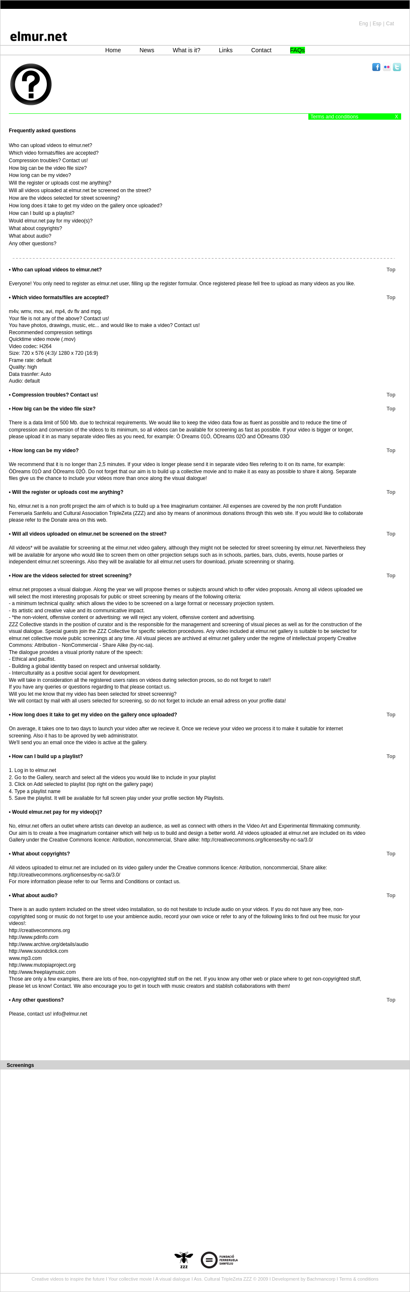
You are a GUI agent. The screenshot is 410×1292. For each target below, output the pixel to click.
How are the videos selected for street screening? (64, 198)
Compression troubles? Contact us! (48, 161)
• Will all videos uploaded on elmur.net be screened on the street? (88, 534)
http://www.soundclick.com (38, 951)
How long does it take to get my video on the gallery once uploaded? (85, 206)
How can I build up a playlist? (41, 213)
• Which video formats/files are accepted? (59, 297)
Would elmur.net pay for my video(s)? (51, 221)
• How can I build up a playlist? (46, 756)
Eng (363, 24)
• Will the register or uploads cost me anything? (66, 492)
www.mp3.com (25, 958)
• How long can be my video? (44, 450)
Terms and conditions (334, 117)
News (147, 50)
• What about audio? (33, 895)
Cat (390, 24)
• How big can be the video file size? (52, 409)
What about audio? (30, 236)
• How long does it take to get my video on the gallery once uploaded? (93, 715)
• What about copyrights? (39, 854)
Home (113, 50)
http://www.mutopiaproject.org (42, 965)
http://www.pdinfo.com (33, 937)
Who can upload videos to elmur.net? (50, 145)
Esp (377, 24)
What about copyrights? (35, 228)
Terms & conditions (358, 1278)
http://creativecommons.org (39, 930)
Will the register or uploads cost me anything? (60, 183)
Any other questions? (33, 244)
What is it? (186, 50)
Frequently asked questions (42, 131)
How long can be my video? (40, 175)
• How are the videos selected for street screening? (70, 576)
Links (226, 50)
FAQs (297, 50)
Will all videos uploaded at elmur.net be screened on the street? (80, 190)
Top (394, 270)
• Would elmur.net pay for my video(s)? (55, 812)
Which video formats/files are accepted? (54, 153)
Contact (261, 50)
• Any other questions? (36, 1000)
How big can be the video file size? (48, 168)
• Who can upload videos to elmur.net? (55, 270)
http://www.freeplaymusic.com (42, 972)
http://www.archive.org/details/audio (49, 944)
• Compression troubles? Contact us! (53, 395)
